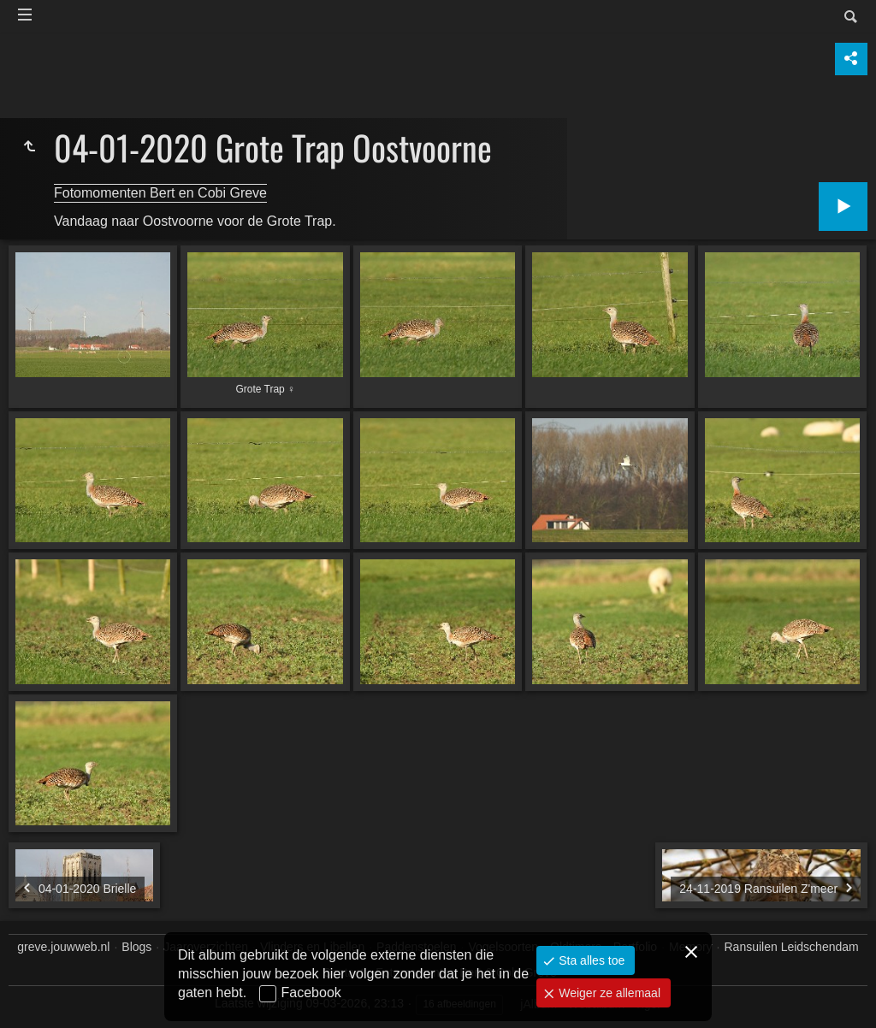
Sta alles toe (589, 960)
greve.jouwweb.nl (63, 947)
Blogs (136, 947)
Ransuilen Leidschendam (792, 947)
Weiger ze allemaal (607, 993)
